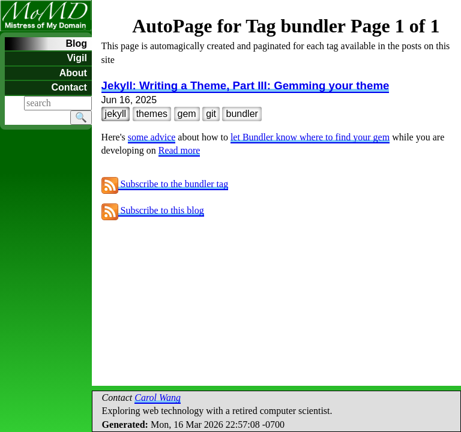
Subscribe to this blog (152, 210)
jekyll (116, 114)
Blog (76, 43)
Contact (69, 87)
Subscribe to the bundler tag (165, 184)
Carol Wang (157, 397)
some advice (152, 137)
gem (187, 114)
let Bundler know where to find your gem (310, 137)
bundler (242, 114)
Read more (179, 150)
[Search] (58, 103)
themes (151, 114)
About (73, 73)
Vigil (77, 58)
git (211, 114)
